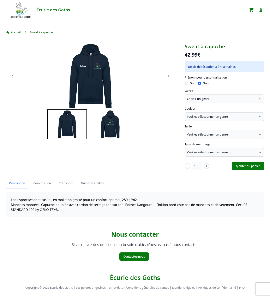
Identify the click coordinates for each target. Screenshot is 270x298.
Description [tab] (17, 183)
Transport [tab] (66, 183)
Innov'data (116, 288)
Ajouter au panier (248, 166)
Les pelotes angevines (91, 288)
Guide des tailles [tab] (92, 183)
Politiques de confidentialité (217, 288)
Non (206, 83)
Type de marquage (198, 144)
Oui (192, 83)
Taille (188, 126)
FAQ (242, 288)
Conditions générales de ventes (147, 288)
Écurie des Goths (135, 277)
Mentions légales (183, 288)
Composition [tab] (42, 183)
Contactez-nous (134, 256)
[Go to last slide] (12, 76)
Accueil (13, 32)
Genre (189, 91)
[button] (67, 124)
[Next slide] (168, 76)
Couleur (190, 108)
